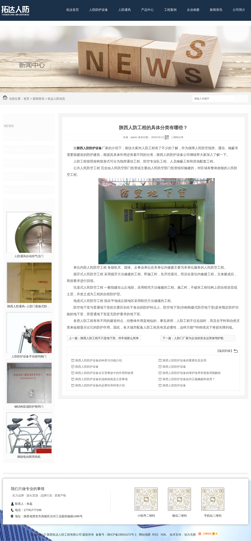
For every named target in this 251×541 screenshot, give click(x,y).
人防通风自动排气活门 (28, 256)
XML (164, 534)
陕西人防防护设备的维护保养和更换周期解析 (192, 373)
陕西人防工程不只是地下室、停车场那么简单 (109, 338)
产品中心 (147, 9)
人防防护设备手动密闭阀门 (28, 356)
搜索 (241, 99)
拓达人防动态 (56, 98)
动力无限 (190, 534)
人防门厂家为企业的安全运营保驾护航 (199, 338)
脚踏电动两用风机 (29, 456)
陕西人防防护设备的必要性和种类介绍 (100, 385)
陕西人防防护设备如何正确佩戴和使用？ (189, 379)
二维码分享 (177, 137)
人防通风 (124, 9)
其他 (13, 189)
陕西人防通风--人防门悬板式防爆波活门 (28, 306)
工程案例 (170, 9)
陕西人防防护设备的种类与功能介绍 (98, 360)
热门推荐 (16, 203)
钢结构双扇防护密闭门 (28, 406)
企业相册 (193, 9)
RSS (155, 534)
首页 (26, 98)
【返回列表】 (225, 350)
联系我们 (72, 22)
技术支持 (16, 163)
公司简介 (239, 9)
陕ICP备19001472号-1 (121, 534)
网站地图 (145, 534)
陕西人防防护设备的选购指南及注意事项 (101, 379)
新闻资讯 (216, 9)
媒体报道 (16, 176)
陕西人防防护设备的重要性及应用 (184, 360)
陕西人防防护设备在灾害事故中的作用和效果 (104, 373)
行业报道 (16, 150)
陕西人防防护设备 (89, 148)
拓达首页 (72, 9)
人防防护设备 (98, 9)
